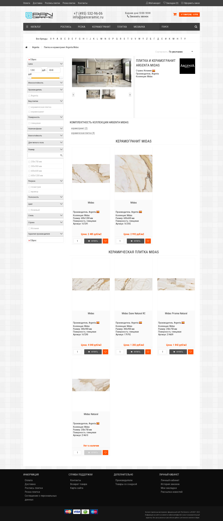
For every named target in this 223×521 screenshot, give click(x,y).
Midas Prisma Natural (176, 313)
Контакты (82, 3)
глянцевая (36, 123)
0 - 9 (52, 38)
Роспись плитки (52, 3)
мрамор (34, 191)
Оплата (26, 3)
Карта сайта (76, 487)
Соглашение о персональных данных (41, 497)
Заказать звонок (138, 16)
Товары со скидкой (126, 484)
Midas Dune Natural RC (133, 313)
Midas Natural (91, 414)
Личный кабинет (170, 480)
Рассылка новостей (171, 491)
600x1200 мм (37, 175)
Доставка (37, 3)
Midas (91, 202)
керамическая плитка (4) (83, 133)
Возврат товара (78, 484)
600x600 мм (36, 170)
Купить (93, 241)
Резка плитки (69, 3)
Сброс (32, 59)
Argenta (35, 47)
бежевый (35, 210)
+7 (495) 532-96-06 (88, 13)
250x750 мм (36, 161)
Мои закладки (169, 487)
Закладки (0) (172, 3)
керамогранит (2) (79, 128)
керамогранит (37, 111)
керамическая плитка (41, 107)
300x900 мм (36, 166)
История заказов (170, 484)
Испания (35, 228)
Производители (123, 480)
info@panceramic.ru (88, 17)
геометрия (36, 187)
